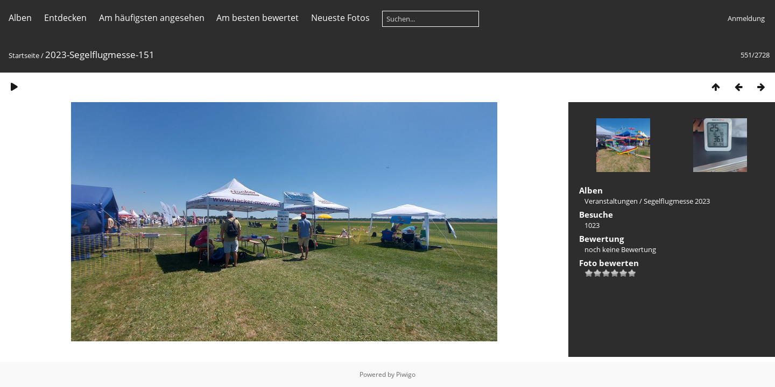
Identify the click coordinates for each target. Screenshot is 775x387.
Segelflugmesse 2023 (677, 201)
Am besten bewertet (257, 18)
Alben (20, 18)
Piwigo (405, 374)
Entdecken (65, 18)
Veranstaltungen (611, 201)
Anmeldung (746, 18)
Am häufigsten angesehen (152, 18)
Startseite (24, 55)
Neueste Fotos (340, 18)
